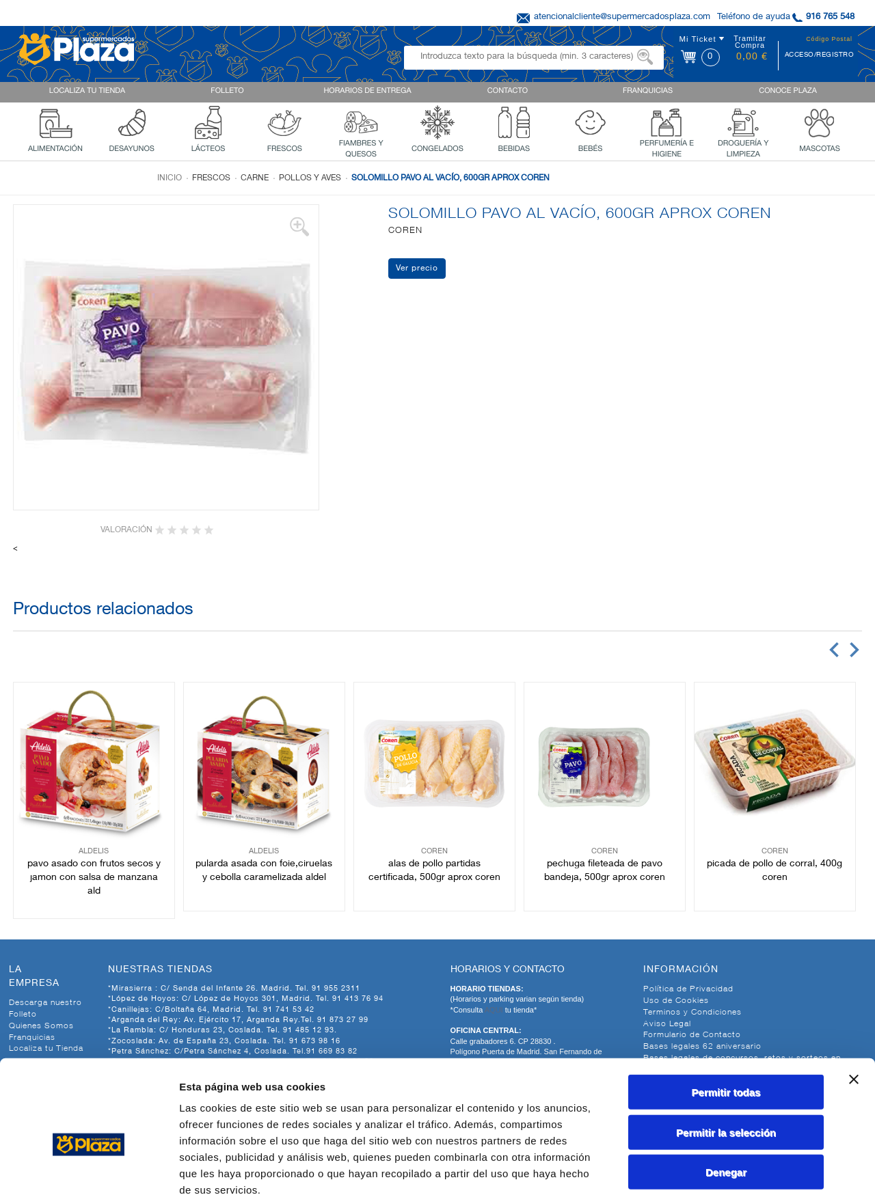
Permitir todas (726, 1017)
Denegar (725, 1097)
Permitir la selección (726, 1057)
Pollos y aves (310, 178)
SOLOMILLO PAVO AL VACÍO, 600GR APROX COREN (450, 178)
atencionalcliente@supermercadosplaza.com (622, 17)
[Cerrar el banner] (854, 1004)
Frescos (211, 178)
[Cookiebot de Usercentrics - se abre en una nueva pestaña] (88, 1170)
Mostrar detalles (740, 1170)
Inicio (169, 178)
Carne (255, 178)
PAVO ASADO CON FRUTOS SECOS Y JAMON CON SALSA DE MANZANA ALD (94, 877)
